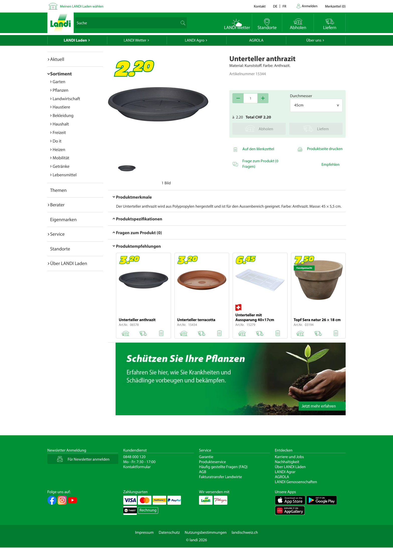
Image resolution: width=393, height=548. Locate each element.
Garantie (206, 456)
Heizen (59, 149)
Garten (59, 81)
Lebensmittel (65, 175)
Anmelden (310, 6)
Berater (57, 205)
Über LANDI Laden (68, 263)
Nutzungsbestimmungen (206, 532)
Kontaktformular (137, 466)
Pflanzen (60, 90)
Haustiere (61, 107)
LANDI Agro (194, 40)
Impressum (144, 532)
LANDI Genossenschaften (296, 481)
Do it (57, 141)
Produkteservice (212, 461)
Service (57, 234)
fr (284, 6)
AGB (202, 471)
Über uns (313, 40)
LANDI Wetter (135, 40)
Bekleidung (63, 115)
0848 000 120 (134, 456)
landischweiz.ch (245, 532)
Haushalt (61, 124)
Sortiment (61, 74)
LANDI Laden (75, 40)
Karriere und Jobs (289, 456)
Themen (58, 190)
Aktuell (57, 59)
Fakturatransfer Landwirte (220, 476)
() (335, 6)
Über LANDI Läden (290, 466)
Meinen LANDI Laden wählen (82, 6)
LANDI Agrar (285, 471)
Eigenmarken (63, 219)
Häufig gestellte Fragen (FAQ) (223, 466)
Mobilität (61, 158)
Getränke (61, 166)
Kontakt (260, 6)
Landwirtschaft (66, 98)
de (275, 6)
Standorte (60, 249)
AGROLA (256, 40)
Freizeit (59, 132)
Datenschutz (169, 532)
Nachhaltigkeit (287, 461)
